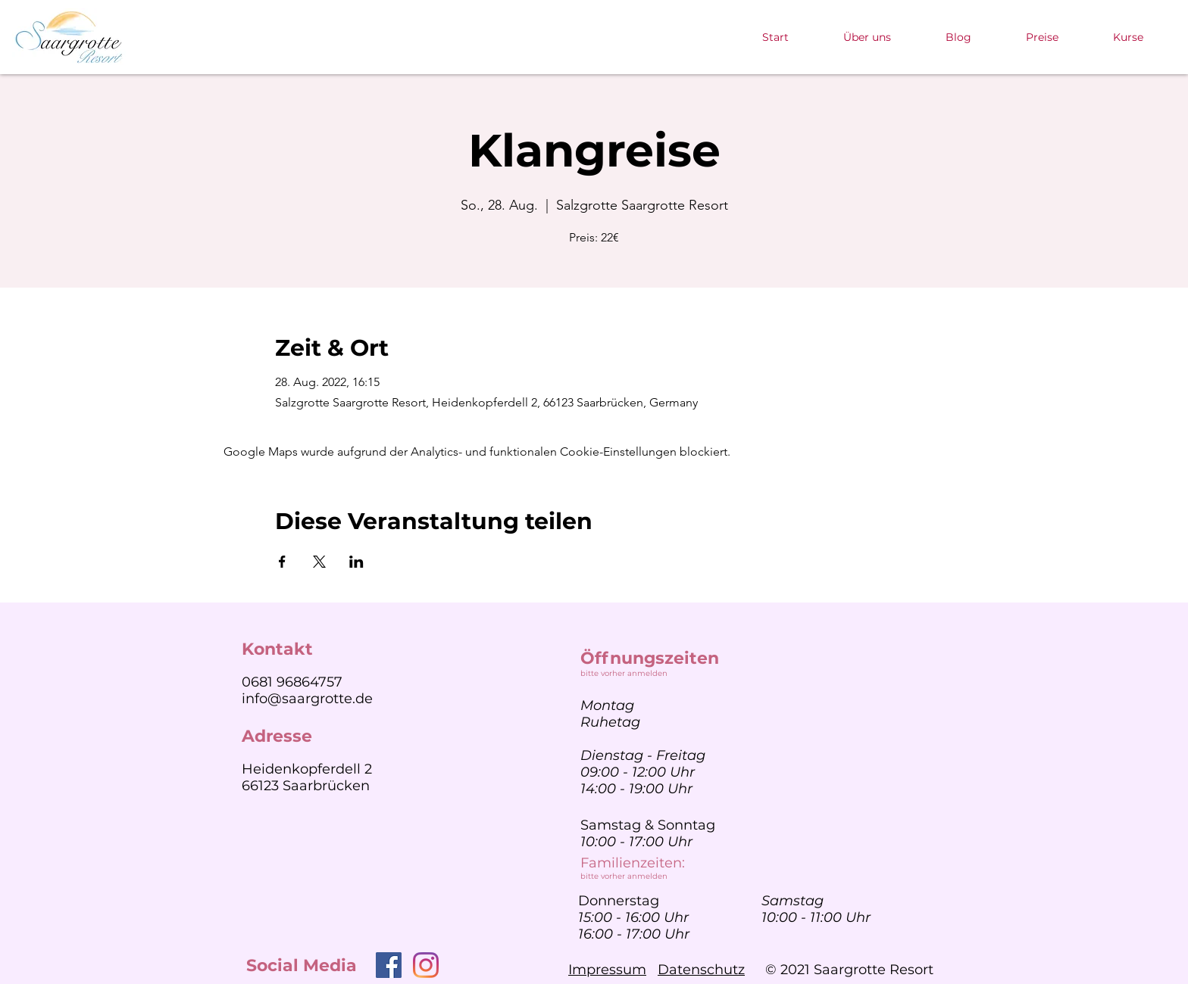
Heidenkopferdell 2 (307, 769)
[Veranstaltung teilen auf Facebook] (282, 562)
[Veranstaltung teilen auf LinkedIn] (356, 562)
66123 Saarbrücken (306, 785)
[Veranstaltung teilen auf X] (319, 562)
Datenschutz (701, 969)
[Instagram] (426, 965)
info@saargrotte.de (307, 698)
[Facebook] (389, 965)
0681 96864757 (292, 682)
